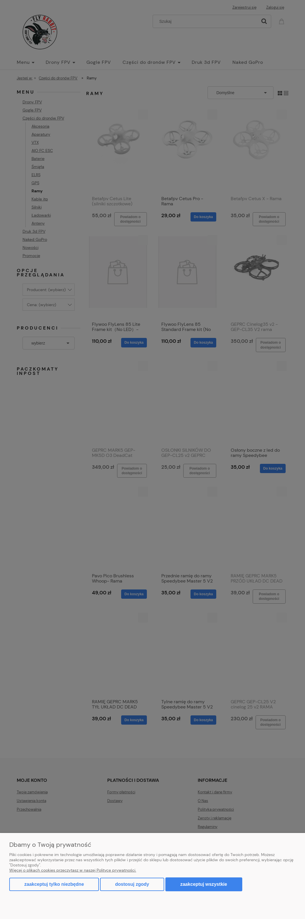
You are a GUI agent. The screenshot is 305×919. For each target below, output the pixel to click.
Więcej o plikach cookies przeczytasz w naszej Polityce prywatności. (72, 870)
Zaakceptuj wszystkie (203, 884)
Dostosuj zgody (132, 884)
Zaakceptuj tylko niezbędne (54, 884)
